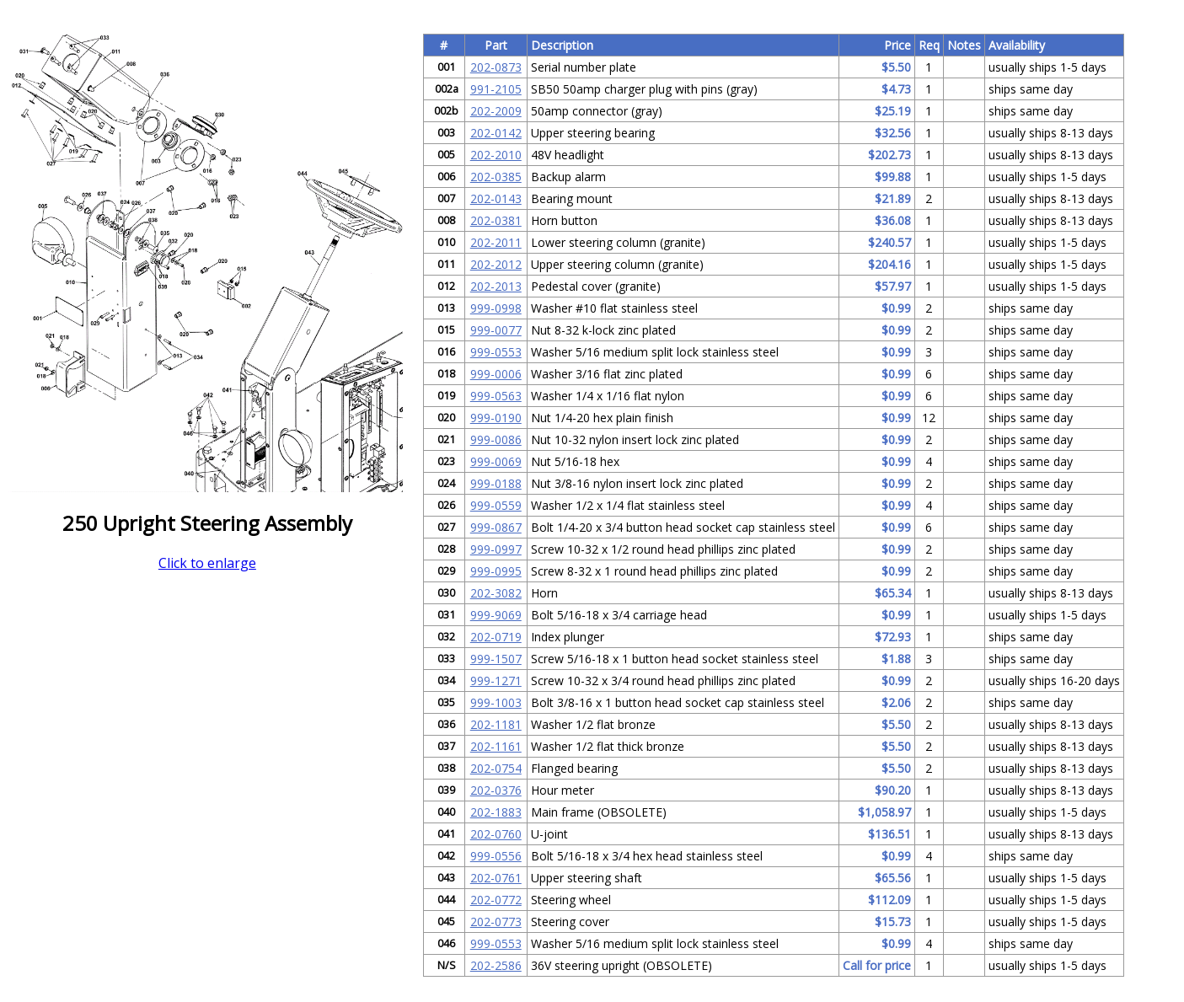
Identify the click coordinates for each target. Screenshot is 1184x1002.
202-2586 (496, 965)
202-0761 (496, 878)
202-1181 (496, 724)
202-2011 (496, 242)
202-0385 (496, 177)
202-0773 (496, 922)
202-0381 (496, 220)
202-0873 (496, 67)
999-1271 (496, 680)
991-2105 (496, 89)
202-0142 (496, 133)
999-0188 (496, 483)
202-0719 (496, 637)
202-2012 (496, 264)
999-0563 (496, 396)
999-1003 (496, 702)
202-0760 (496, 834)
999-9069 (496, 615)
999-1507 (496, 659)
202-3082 (496, 593)
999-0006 (496, 374)
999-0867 (496, 527)
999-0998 (496, 308)
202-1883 (496, 812)
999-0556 (496, 856)
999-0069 (496, 461)
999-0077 (496, 330)
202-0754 (496, 768)
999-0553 (496, 352)
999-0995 (496, 571)
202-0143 (496, 198)
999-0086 (496, 439)
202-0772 (496, 900)
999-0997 (496, 549)
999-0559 (496, 505)
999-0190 (496, 418)
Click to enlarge (207, 563)
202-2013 (496, 286)
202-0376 (496, 790)
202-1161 (496, 746)
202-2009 (496, 111)
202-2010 (496, 155)
